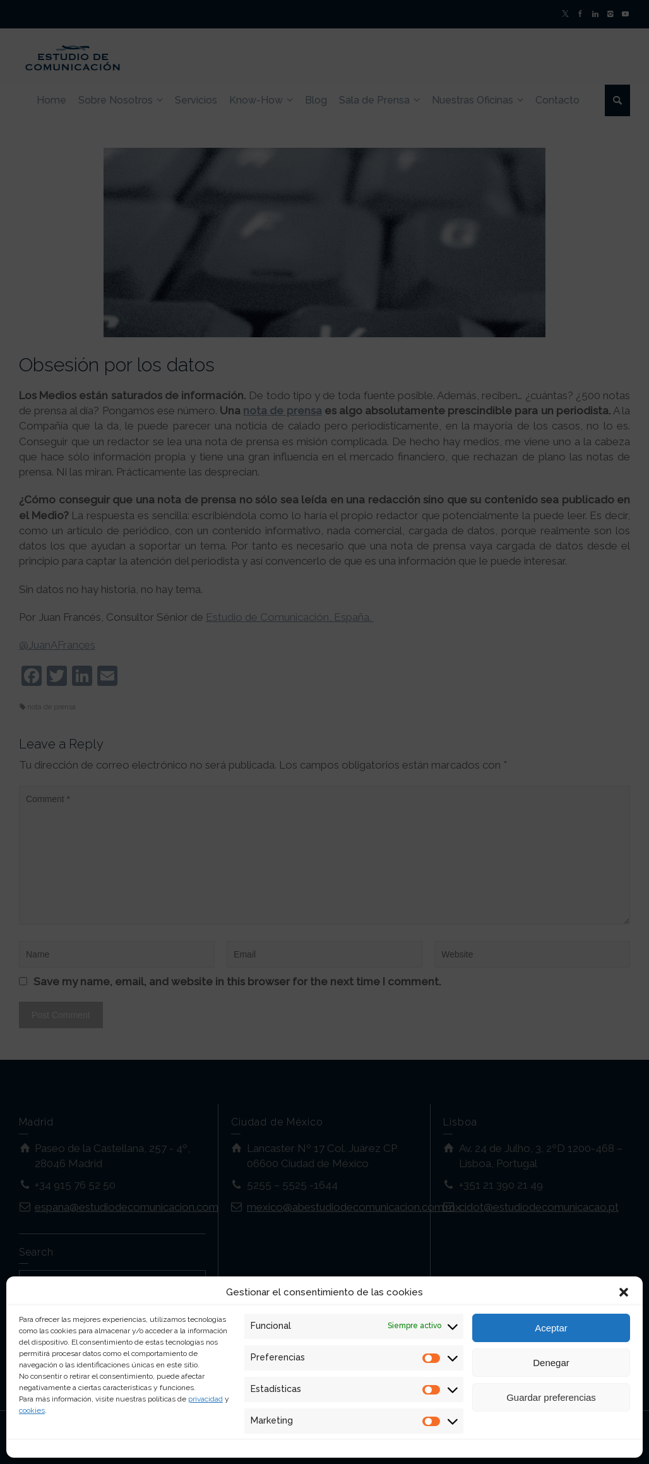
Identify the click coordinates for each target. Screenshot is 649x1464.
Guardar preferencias (551, 1397)
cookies (32, 1410)
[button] (623, 1292)
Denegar (551, 1362)
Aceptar (551, 1328)
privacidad (205, 1399)
